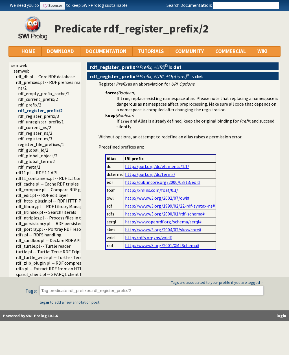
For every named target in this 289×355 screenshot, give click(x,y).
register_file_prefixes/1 (41, 144)
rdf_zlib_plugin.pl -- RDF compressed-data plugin (63, 263)
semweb (19, 65)
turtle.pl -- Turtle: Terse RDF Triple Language (59, 251)
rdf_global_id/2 (33, 150)
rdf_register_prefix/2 (40, 110)
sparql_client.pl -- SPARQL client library (54, 274)
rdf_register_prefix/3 (38, 116)
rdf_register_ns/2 (35, 133)
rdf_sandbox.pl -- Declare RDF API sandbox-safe (62, 240)
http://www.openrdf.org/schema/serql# (163, 222)
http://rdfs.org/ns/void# (148, 237)
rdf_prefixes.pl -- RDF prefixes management (58, 82)
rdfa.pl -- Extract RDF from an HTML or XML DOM (63, 268)
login (44, 302)
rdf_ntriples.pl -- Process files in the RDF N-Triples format (72, 218)
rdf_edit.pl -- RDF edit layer (42, 195)
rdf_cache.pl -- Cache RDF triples (47, 184)
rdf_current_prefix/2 (38, 99)
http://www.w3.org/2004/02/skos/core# (163, 229)
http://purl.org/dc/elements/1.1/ (157, 166)
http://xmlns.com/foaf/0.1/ (151, 190)
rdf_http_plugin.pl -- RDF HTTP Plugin (53, 201)
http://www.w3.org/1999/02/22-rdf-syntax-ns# (170, 206)
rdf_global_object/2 (37, 155)
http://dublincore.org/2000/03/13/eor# (162, 182)
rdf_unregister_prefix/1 (41, 122)
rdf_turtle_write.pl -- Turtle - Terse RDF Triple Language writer (76, 257)
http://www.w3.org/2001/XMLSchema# (162, 245)
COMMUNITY (189, 51)
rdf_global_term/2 (36, 161)
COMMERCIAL (230, 51)
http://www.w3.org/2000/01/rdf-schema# (165, 214)
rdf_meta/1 (29, 167)
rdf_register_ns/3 (35, 138)
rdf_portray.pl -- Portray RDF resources (53, 229)
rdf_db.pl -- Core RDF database (45, 76)
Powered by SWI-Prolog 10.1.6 (30, 315)
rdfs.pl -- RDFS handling (39, 235)
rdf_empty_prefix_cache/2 (43, 93)
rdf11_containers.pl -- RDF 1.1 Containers (55, 178)
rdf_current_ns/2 (34, 127)
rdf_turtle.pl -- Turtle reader (43, 246)
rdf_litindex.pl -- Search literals (46, 212)
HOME (28, 51)
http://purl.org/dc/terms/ (150, 174)
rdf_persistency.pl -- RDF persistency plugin (58, 223)
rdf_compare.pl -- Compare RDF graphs (54, 189)
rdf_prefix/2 (29, 105)
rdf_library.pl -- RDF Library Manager (51, 206)
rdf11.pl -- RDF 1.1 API (37, 172)
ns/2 (22, 88)
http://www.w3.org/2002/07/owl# (157, 198)
